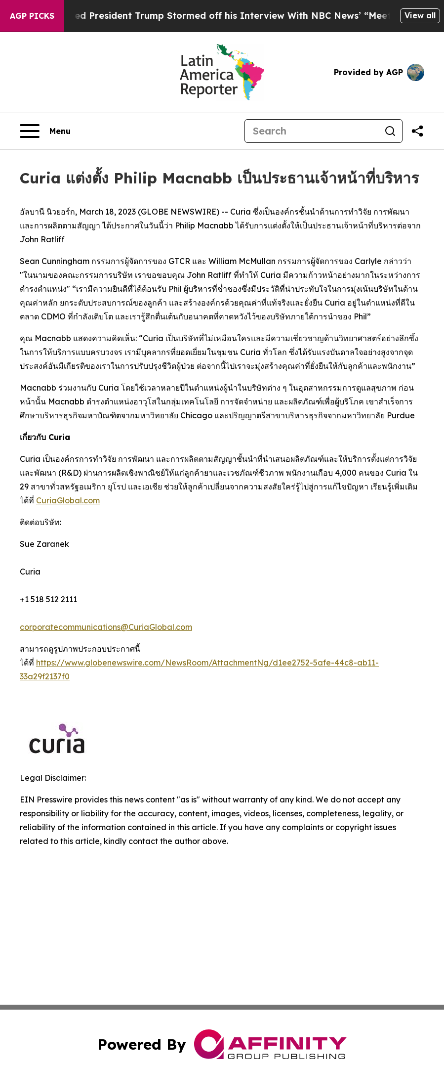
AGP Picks (32, 16)
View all (420, 15)
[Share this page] (417, 131)
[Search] (311, 131)
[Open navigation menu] (45, 131)
